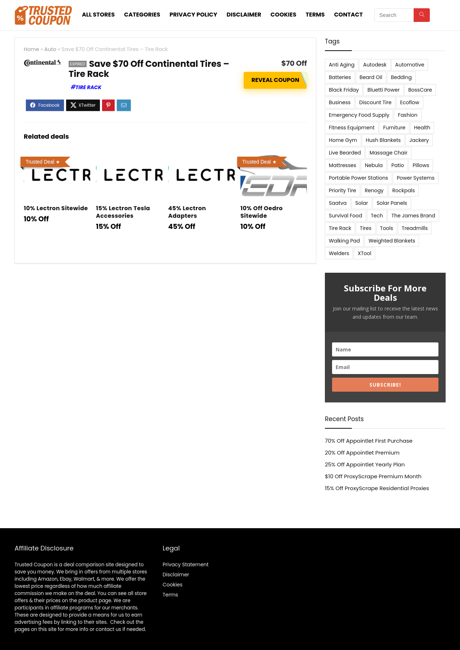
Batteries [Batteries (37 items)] (340, 77)
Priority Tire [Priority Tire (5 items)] (342, 190)
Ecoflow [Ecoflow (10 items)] (409, 102)
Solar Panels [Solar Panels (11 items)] (392, 203)
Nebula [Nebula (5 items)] (374, 165)
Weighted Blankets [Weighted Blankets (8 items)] (391, 240)
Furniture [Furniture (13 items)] (394, 127)
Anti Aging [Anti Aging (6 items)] (341, 64)
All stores (98, 14)
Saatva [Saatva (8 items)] (338, 203)
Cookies (283, 14)
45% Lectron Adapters (187, 212)
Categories (142, 14)
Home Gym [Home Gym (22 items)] (343, 140)
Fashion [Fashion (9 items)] (407, 115)
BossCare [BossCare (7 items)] (420, 89)
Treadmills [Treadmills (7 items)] (415, 228)
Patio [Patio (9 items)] (397, 165)
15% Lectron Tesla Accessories (123, 212)
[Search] (422, 15)
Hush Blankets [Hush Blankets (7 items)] (383, 140)
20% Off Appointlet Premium (362, 452)
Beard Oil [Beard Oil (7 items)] (371, 77)
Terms (315, 14)
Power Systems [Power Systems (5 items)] (415, 177)
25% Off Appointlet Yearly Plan (365, 464)
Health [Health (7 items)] (422, 127)
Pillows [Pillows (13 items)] (421, 165)
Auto (50, 49)
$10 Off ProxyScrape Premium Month (373, 476)
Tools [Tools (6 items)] (386, 228)
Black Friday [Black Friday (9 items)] (344, 89)
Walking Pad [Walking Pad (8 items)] (344, 240)
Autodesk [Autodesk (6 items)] (374, 64)
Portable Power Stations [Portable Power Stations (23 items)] (358, 177)
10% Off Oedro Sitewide (261, 212)
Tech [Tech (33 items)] (377, 215)
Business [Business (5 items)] (340, 102)
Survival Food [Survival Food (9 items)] (345, 215)
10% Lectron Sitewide (56, 208)
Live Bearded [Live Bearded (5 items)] (345, 152)
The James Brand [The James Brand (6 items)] (413, 215)
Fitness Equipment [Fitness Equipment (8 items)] (351, 127)
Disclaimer (244, 14)
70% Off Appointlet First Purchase (369, 440)
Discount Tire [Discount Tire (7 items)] (375, 102)
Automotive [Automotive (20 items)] (409, 64)
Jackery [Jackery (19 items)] (419, 140)
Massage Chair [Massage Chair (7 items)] (388, 152)
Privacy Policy (193, 14)
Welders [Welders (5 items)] (339, 253)
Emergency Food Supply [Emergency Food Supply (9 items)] (359, 115)
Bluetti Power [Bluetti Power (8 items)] (383, 89)
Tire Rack (88, 87)
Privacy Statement (185, 564)
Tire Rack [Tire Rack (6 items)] (340, 228)
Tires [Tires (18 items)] (365, 228)
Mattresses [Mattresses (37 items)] (342, 165)
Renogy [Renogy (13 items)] (374, 190)
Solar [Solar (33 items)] (361, 203)
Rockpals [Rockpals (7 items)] (403, 190)
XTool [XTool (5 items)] (364, 253)
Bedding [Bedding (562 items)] (401, 77)
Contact (348, 14)
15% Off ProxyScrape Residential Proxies (377, 488)
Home (31, 49)
